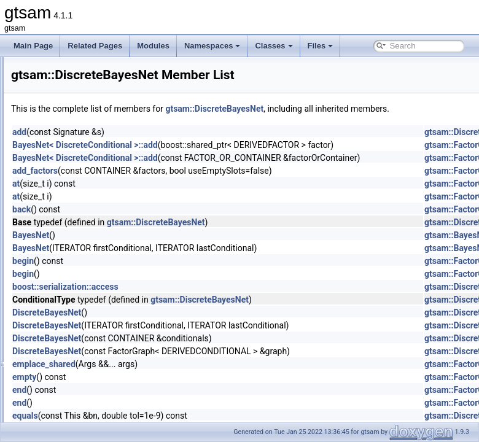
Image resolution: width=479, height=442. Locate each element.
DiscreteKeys (72, 367)
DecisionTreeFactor (82, 124)
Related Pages (95, 45)
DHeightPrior (71, 205)
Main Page (33, 45)
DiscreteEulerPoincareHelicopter (103, 313)
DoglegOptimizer (77, 394)
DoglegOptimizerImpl (84, 407)
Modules (153, 45)
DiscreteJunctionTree (85, 353)
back (175, 223)
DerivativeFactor (77, 178)
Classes (273, 45)
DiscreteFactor (74, 326)
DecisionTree (71, 110)
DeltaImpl (66, 164)
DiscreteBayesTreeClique (92, 272)
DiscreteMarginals (79, 380)
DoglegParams (74, 421)
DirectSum (67, 232)
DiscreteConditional (82, 286)
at (169, 197)
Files (320, 45)
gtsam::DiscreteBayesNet (368, 109)
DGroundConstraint (82, 191)
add (173, 145)
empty (178, 390)
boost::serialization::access (219, 300)
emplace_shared (197, 377)
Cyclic (60, 97)
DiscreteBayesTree (81, 259)
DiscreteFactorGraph (84, 340)
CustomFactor (73, 83)
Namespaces (212, 45)
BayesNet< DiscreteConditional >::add (238, 158)
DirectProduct (72, 218)
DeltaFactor (69, 137)
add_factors (188, 184)
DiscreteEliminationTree (89, 299)
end (173, 403)
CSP (58, 70)
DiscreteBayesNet (79, 245)
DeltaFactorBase (77, 151)
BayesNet (184, 249)
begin (176, 274)
